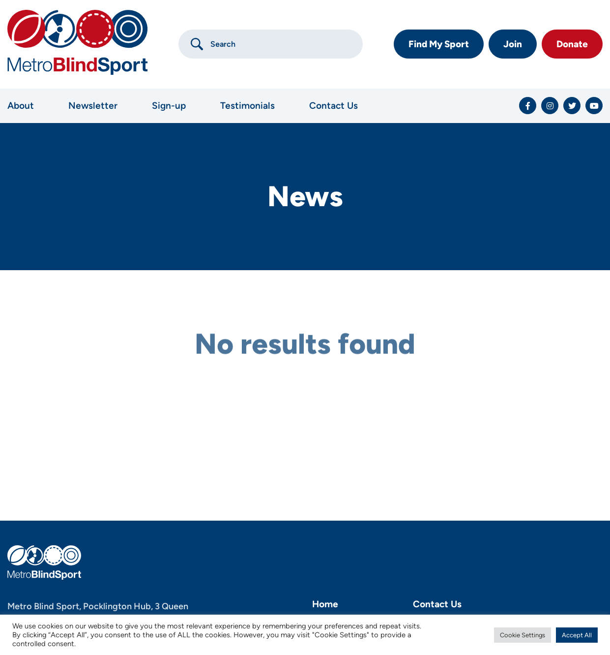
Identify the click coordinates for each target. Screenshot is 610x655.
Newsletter (92, 105)
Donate (572, 44)
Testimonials (247, 105)
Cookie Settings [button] (522, 635)
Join (512, 44)
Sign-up (169, 105)
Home (325, 604)
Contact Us (333, 105)
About (20, 105)
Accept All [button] (577, 635)
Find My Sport (438, 44)
